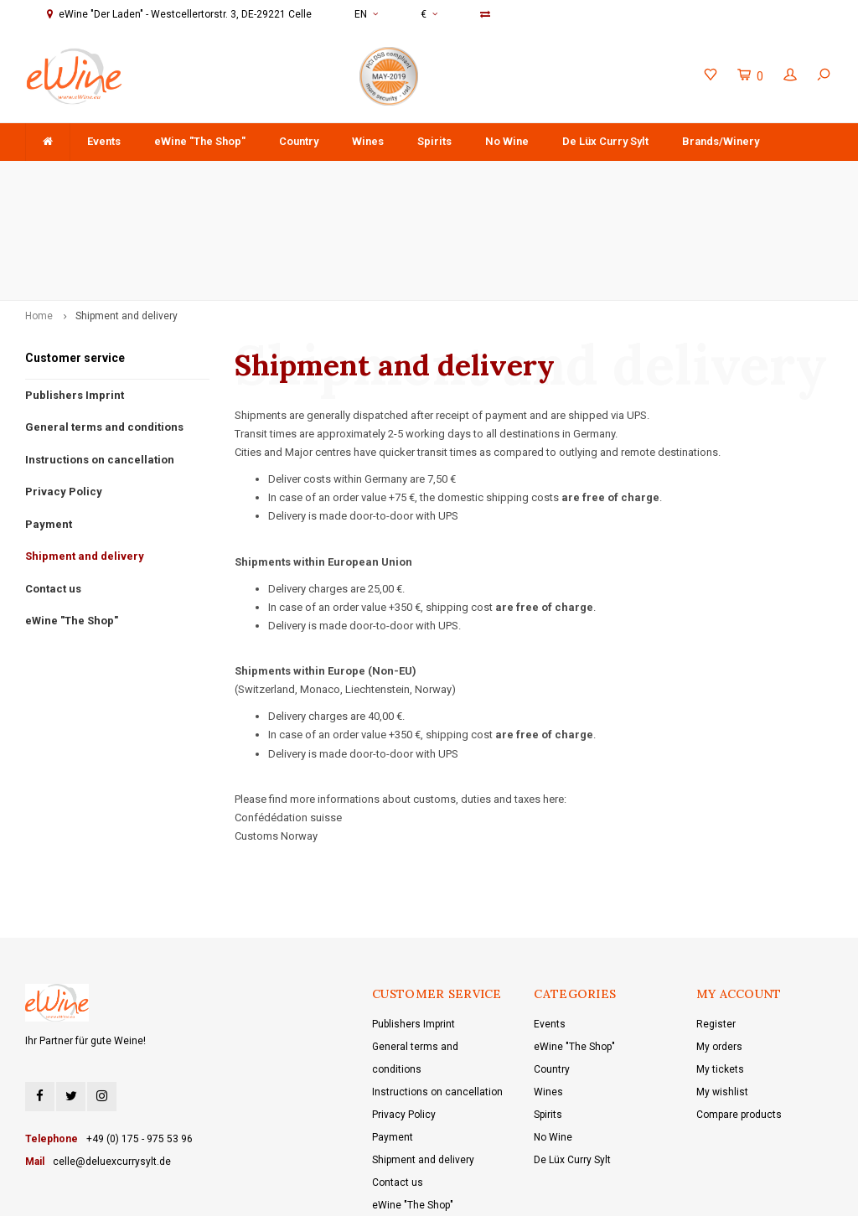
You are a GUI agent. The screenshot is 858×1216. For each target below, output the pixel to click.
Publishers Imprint (74, 298)
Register (716, 928)
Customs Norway (276, 740)
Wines (368, 141)
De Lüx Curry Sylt (605, 141)
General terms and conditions (104, 331)
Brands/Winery (720, 141)
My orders (719, 951)
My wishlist (722, 996)
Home (39, 220)
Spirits (434, 141)
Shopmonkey (459, 1191)
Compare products (739, 1019)
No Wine (507, 141)
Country (298, 141)
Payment (48, 428)
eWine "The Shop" (200, 141)
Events (104, 141)
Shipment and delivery (126, 220)
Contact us (53, 493)
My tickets (720, 974)
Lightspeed (349, 1191)
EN (366, 14)
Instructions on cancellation (99, 363)
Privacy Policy (63, 396)
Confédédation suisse (288, 722)
